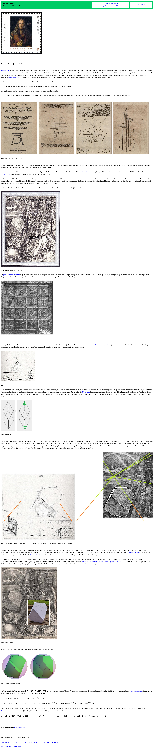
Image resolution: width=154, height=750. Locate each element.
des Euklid (14, 77)
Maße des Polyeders (135, 553)
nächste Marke (115, 6)
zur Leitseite (141, 4)
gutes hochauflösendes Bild (11, 274)
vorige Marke (105, 6)
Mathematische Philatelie (50, 744)
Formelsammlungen (136, 692)
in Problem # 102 (19, 729)
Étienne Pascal (5, 174)
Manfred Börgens (6, 748)
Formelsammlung (6, 712)
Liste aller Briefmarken (111, 3)
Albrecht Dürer (5, 70)
